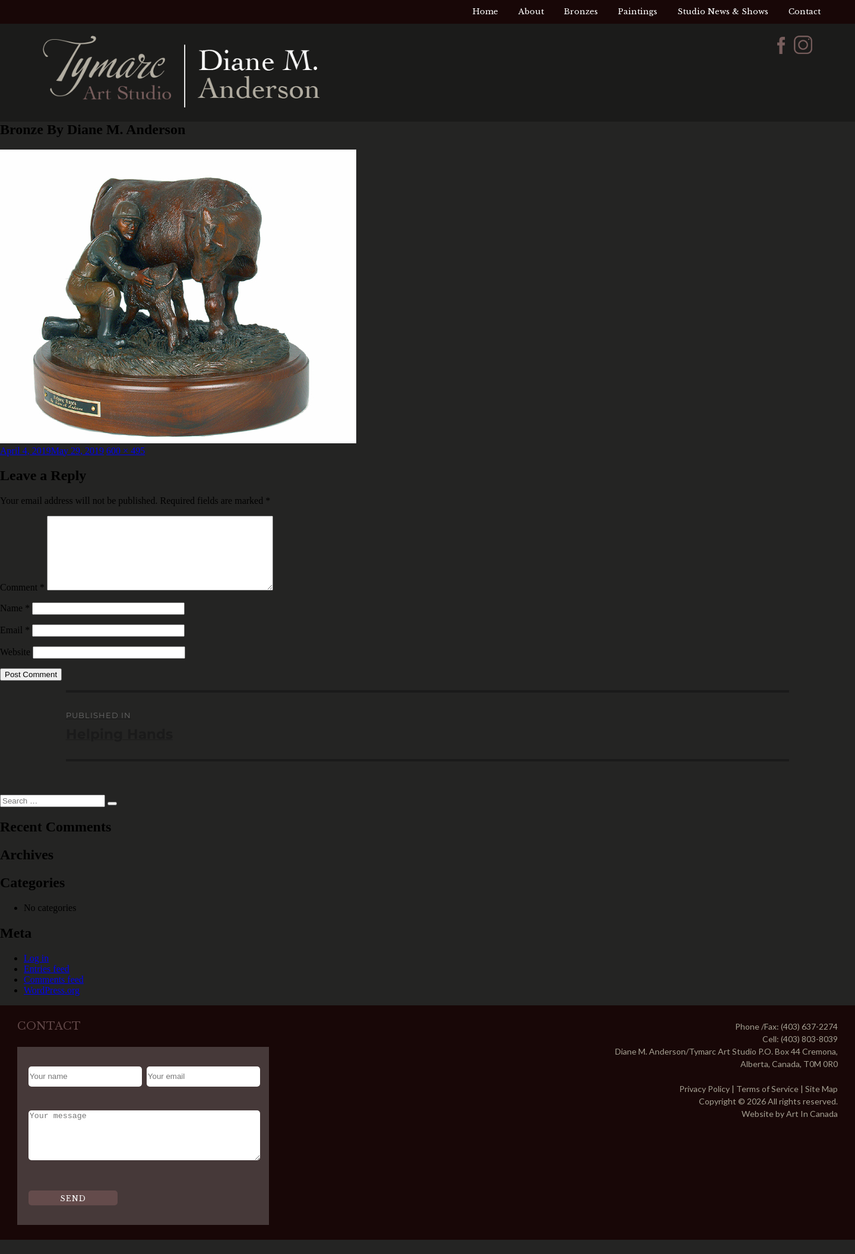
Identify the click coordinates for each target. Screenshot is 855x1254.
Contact (804, 12)
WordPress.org (52, 1004)
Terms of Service (767, 1103)
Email (15, 644)
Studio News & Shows (722, 12)
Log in (36, 972)
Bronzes (581, 12)
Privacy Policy (704, 1103)
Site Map (821, 1103)
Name (15, 622)
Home (485, 12)
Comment (22, 601)
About (531, 12)
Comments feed (54, 994)
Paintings (637, 12)
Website (15, 666)
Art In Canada (812, 1128)
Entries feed (46, 983)
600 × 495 (125, 451)
